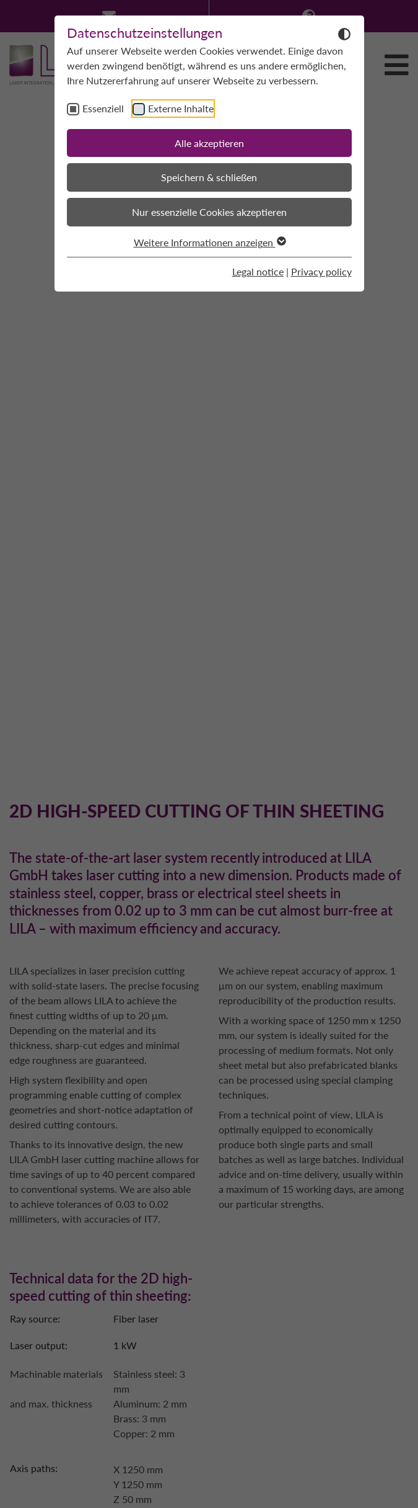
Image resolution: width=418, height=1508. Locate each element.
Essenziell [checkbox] (103, 108)
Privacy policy (321, 271)
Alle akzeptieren (209, 143)
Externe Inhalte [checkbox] (181, 108)
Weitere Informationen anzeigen (209, 242)
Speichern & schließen (209, 177)
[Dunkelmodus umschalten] (344, 33)
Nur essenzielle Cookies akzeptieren (209, 212)
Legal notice (258, 271)
